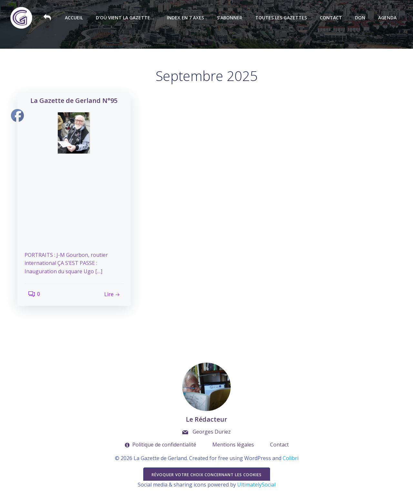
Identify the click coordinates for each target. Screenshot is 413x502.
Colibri (290, 470)
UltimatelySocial (256, 497)
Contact (333, 18)
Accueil (76, 18)
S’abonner (232, 18)
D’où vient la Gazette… (127, 18)
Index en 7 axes (187, 18)
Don (362, 18)
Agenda (389, 18)
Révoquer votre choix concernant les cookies (207, 487)
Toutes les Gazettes (283, 18)
